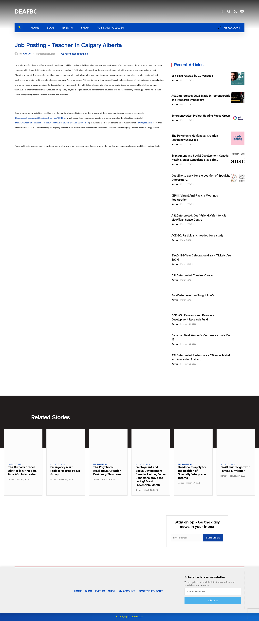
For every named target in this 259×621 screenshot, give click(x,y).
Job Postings (81, 54)
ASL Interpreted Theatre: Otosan (192, 275)
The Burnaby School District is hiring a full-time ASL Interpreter (23, 471)
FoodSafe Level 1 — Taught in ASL (193, 295)
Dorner (174, 80)
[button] (19, 27)
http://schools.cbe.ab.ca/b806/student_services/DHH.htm (40, 118)
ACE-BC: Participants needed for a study (197, 235)
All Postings (67, 54)
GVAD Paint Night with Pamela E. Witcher (235, 469)
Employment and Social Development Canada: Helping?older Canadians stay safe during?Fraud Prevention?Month (150, 476)
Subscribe (213, 538)
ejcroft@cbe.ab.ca (144, 122)
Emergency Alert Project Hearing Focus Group (200, 115)
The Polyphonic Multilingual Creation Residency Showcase (107, 471)
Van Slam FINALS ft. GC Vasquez (192, 76)
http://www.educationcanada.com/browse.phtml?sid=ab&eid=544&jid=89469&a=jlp (52, 122)
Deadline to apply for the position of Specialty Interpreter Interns (192, 473)
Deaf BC (26, 54)
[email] (187, 538)
